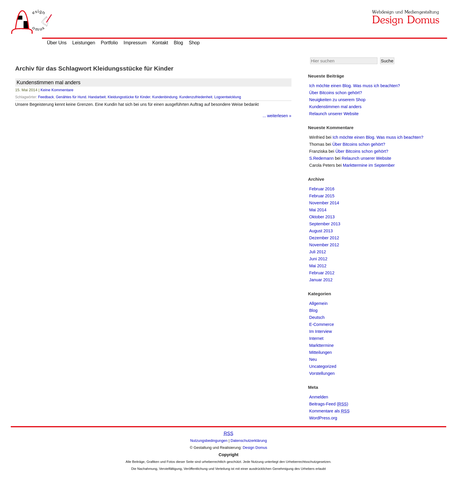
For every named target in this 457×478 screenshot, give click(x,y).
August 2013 (321, 231)
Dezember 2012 (324, 238)
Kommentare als (329, 411)
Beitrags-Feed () (328, 404)
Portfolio (109, 42)
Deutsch (317, 317)
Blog (178, 42)
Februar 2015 (322, 196)
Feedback (46, 97)
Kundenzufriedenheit (195, 97)
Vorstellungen (322, 373)
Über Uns (57, 42)
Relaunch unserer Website (334, 113)
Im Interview (320, 331)
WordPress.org (323, 418)
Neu (313, 359)
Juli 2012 (317, 251)
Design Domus (255, 447)
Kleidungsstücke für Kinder (129, 97)
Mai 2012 (317, 265)
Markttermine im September (369, 165)
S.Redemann (321, 158)
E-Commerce (321, 324)
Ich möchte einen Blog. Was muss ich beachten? (354, 85)
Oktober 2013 (322, 217)
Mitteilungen (320, 352)
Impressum (135, 42)
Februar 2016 (322, 189)
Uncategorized (322, 366)
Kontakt (160, 42)
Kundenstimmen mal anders (48, 82)
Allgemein (318, 303)
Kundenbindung (164, 97)
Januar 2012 (321, 279)
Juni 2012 (318, 258)
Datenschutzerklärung (249, 440)
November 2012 (324, 244)
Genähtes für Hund (71, 97)
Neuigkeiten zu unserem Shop (337, 99)
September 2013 (324, 224)
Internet (316, 338)
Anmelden (318, 397)
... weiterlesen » (277, 115)
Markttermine (321, 345)
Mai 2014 (317, 210)
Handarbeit (97, 97)
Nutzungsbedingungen (209, 440)
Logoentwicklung (227, 97)
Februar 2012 (322, 272)
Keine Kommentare (57, 90)
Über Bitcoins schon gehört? (335, 92)
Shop (194, 42)
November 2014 (324, 203)
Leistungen (83, 42)
